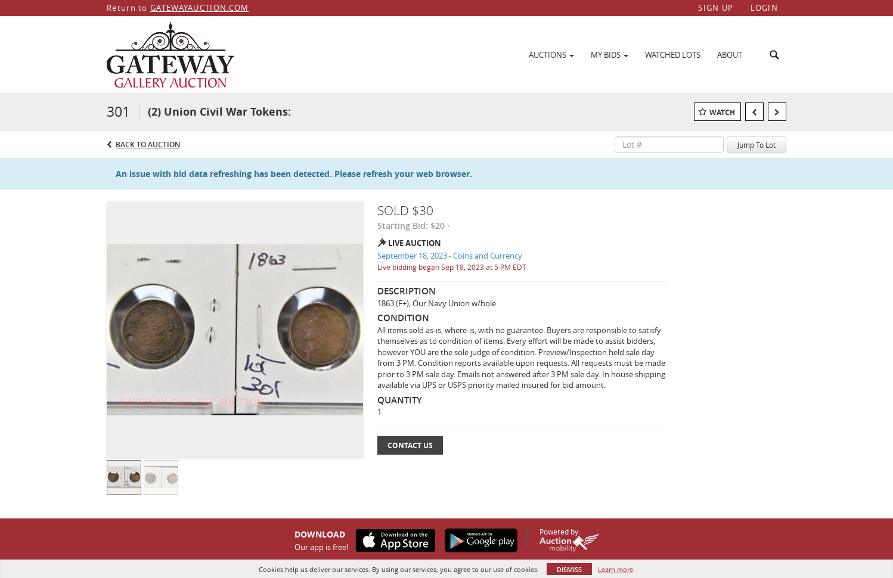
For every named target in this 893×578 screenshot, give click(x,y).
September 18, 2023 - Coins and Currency (449, 255)
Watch (722, 112)
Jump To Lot (756, 145)
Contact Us (410, 445)
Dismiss (569, 569)
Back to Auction (148, 144)
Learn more (615, 569)
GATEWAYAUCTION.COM (199, 7)
